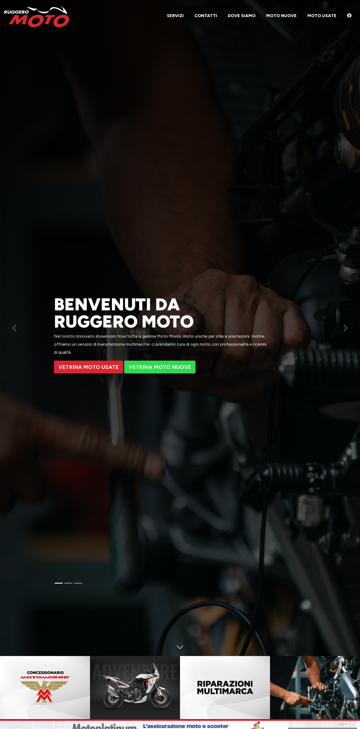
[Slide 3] (78, 583)
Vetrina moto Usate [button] (88, 367)
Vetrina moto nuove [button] (160, 367)
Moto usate (321, 15)
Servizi (175, 15)
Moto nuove (281, 15)
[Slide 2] (68, 583)
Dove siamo (242, 15)
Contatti (205, 15)
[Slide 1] (59, 583)
